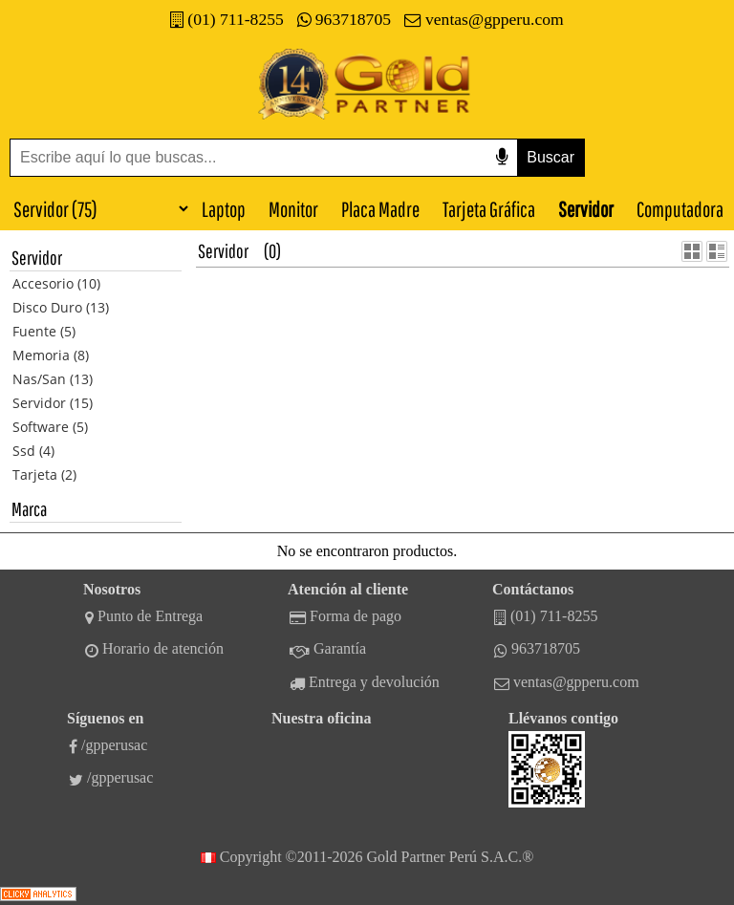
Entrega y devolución (365, 682)
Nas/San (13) (52, 379)
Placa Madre (380, 209)
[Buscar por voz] (501, 157)
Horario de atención (154, 648)
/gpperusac (108, 745)
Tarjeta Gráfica (489, 209)
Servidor (586, 209)
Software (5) (50, 427)
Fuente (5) (44, 331)
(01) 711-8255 (227, 20)
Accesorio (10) (56, 283)
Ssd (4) (33, 451)
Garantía (328, 648)
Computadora (680, 209)
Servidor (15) (52, 403)
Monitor (293, 209)
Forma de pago (345, 616)
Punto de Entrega (144, 616)
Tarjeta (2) (44, 474)
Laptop (224, 209)
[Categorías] (95, 208)
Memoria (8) (50, 355)
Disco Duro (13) (60, 307)
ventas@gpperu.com (484, 20)
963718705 (344, 20)
